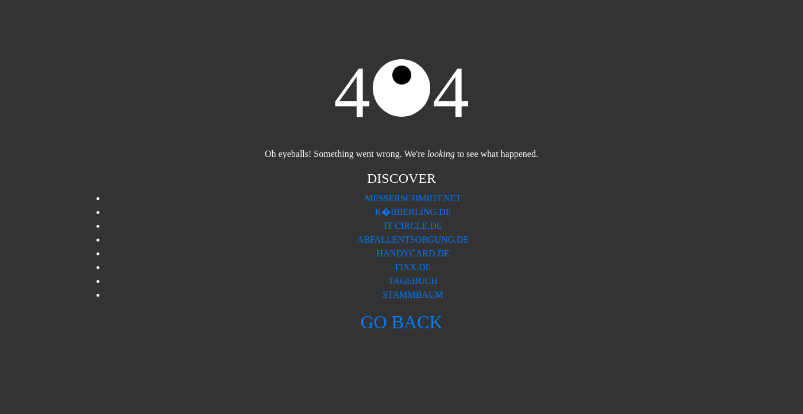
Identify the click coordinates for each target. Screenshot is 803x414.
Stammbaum (413, 295)
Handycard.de (413, 253)
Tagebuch (413, 281)
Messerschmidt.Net (413, 198)
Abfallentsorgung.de (413, 239)
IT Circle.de (413, 226)
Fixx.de (413, 267)
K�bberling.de (413, 212)
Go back (401, 322)
